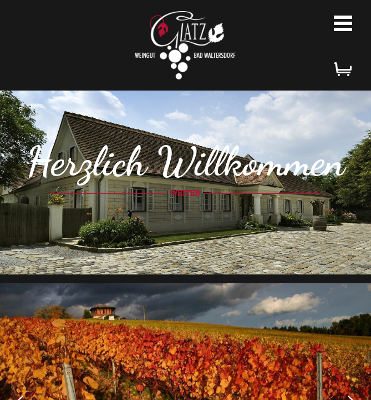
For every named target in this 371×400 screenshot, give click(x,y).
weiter (185, 193)
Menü (343, 23)
